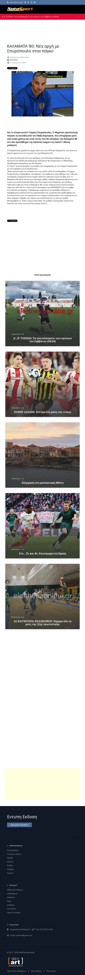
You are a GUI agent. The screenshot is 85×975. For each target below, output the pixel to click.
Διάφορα (10, 905)
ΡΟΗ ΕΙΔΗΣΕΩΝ (42, 275)
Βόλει (9, 901)
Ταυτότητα (51, 971)
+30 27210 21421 (15, 2)
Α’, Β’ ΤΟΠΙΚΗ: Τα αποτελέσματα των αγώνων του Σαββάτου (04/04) (30, 16)
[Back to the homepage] (20, 9)
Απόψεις (10, 869)
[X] (28, 2)
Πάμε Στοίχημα (13, 912)
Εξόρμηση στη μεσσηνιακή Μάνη (42, 482)
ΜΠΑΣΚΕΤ (14, 60)
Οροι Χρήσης (36, 971)
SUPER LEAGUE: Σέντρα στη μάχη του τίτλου (42, 412)
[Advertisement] (42, 783)
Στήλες (10, 865)
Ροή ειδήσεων (13, 850)
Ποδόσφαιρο (12, 893)
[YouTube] (34, 2)
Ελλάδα (10, 858)
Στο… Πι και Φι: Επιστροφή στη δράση (42, 553)
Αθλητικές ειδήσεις (15, 890)
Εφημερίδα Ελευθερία (19, 825)
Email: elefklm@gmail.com (19, 935)
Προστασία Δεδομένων (16, 971)
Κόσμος (10, 861)
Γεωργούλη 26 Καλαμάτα (18, 929)
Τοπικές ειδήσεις (14, 854)
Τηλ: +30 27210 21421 (42, 929)
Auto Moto (11, 908)
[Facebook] (25, 2)
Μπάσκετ (11, 897)
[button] (77, 9)
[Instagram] (31, 2)
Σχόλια (10, 873)
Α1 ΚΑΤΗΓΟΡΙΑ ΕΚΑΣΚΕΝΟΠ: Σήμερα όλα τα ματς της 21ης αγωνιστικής (42, 622)
